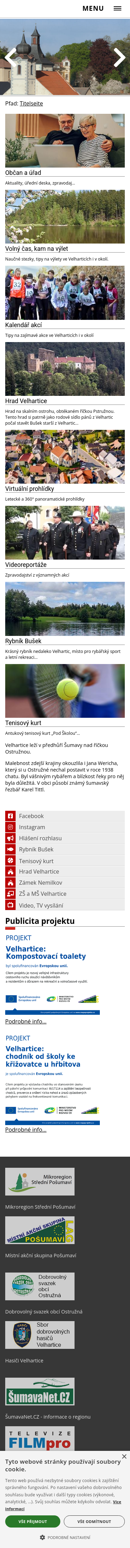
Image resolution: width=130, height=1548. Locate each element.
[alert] (65, 1499)
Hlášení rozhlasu (33, 838)
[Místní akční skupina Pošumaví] (40, 1242)
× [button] (124, 1457)
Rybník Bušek (23, 641)
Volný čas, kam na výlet (36, 248)
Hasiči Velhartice (24, 1360)
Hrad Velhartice (26, 401)
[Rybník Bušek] (65, 609)
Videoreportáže (25, 564)
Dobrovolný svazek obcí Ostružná (44, 1311)
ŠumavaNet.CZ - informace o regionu (47, 1416)
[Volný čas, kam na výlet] (65, 217)
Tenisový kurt (23, 723)
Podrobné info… (25, 1021)
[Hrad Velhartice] (65, 369)
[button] (65, 1537)
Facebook (24, 816)
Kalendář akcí (23, 325)
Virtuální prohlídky (29, 488)
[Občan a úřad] (65, 141)
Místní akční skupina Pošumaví (40, 1255)
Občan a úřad (23, 172)
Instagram (25, 827)
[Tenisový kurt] (65, 691)
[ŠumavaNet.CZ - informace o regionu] (40, 1403)
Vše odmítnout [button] (94, 1521)
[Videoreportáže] (65, 533)
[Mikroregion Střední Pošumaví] (40, 1194)
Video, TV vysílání (34, 905)
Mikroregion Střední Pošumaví (40, 1206)
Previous (10, 58)
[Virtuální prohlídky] (65, 457)
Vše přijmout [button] (32, 1521)
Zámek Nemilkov (33, 882)
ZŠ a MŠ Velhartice (36, 894)
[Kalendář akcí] (65, 293)
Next (120, 58)
